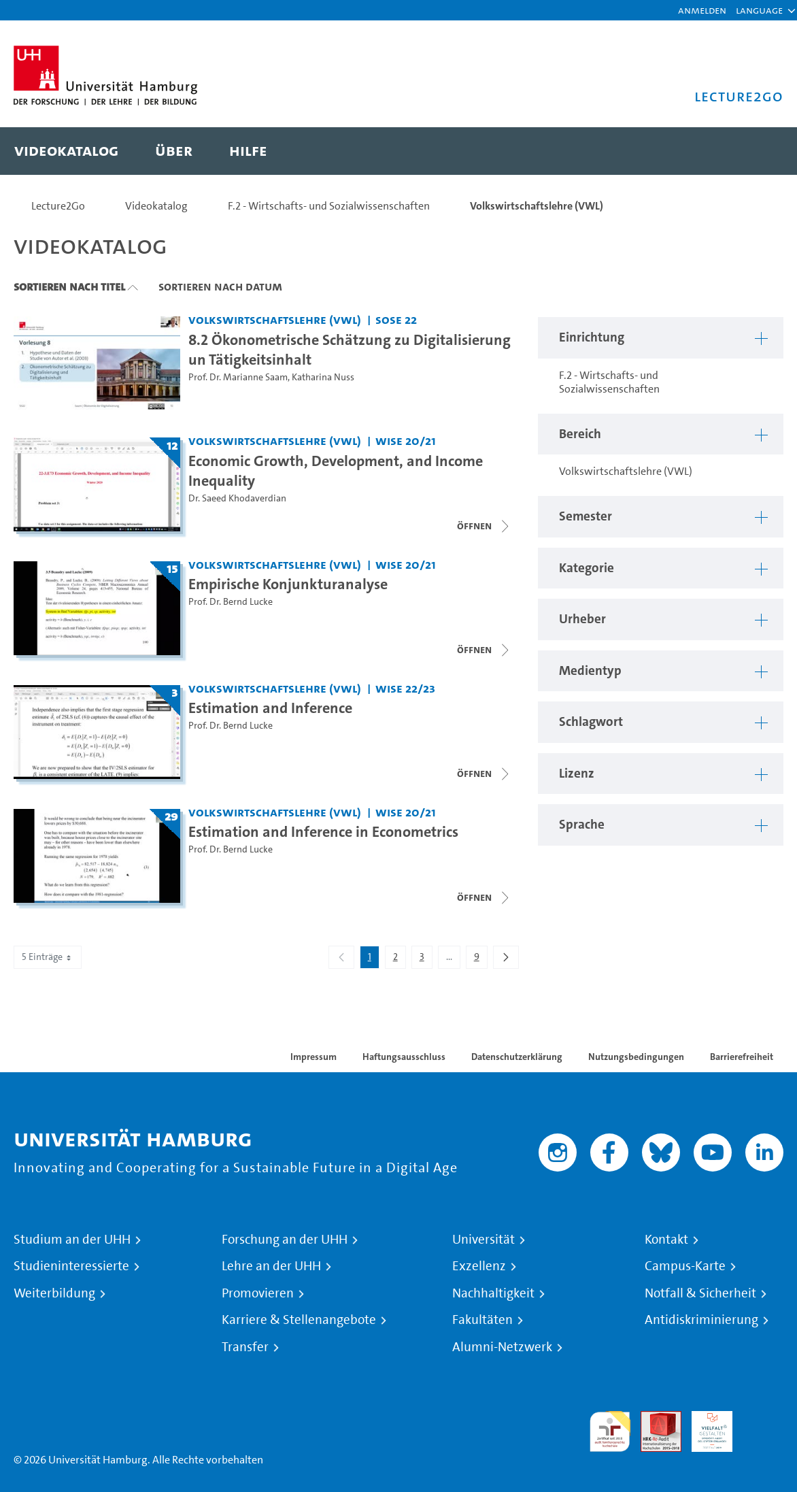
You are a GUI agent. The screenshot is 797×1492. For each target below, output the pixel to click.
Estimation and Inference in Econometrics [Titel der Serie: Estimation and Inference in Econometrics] (323, 831)
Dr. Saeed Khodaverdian (237, 498)
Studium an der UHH (72, 1239)
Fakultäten (482, 1320)
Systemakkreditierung (763, 1419)
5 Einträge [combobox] (47, 956)
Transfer (245, 1347)
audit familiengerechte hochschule (610, 1432)
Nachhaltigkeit (493, 1293)
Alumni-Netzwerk (502, 1347)
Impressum (313, 1056)
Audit (653, 1419)
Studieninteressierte (71, 1266)
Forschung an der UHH (284, 1239)
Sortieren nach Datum (220, 286)
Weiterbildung (54, 1293)
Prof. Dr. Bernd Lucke (230, 601)
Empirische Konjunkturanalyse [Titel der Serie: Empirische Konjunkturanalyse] (288, 584)
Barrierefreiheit (741, 1056)
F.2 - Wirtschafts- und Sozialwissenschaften (329, 206)
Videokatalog (156, 206)
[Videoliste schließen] (484, 526)
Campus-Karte (685, 1266)
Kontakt (666, 1239)
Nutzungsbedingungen (636, 1056)
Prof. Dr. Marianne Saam (238, 377)
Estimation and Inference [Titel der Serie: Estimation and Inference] (270, 707)
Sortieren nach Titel (69, 286)
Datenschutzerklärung (516, 1056)
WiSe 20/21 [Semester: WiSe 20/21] (405, 440)
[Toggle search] (759, 151)
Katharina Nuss (323, 377)
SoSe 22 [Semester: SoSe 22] (396, 319)
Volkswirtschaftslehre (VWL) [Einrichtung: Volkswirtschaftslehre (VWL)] (274, 319)
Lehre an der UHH (271, 1266)
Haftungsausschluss (403, 1056)
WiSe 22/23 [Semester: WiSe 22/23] (405, 688)
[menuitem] (66, 151)
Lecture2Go (58, 206)
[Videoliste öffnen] (484, 897)
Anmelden (702, 10)
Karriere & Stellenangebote (299, 1320)
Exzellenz (479, 1266)
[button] (759, 10)
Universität (483, 1239)
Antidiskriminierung (701, 1320)
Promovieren (258, 1293)
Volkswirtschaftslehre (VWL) (536, 206)
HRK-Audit (704, 1427)
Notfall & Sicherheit (700, 1293)
